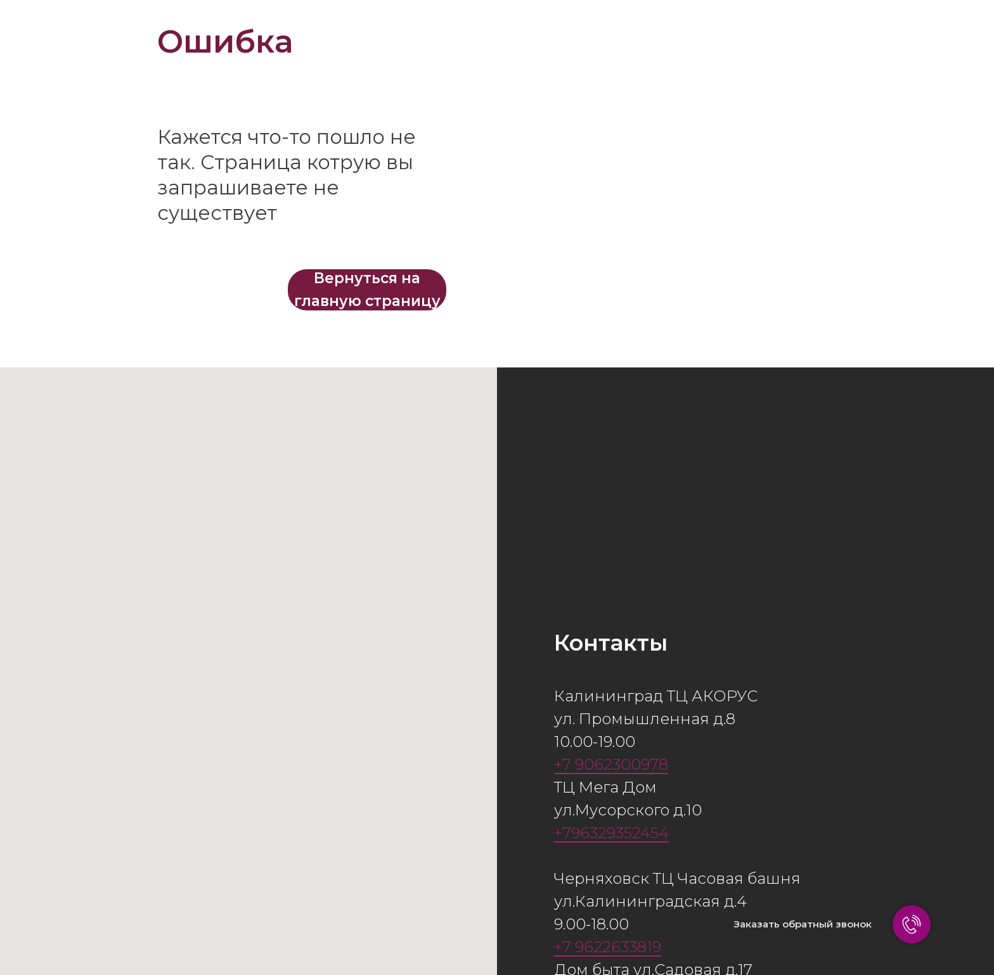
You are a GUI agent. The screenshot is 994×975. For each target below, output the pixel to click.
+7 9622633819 (607, 947)
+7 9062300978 (611, 764)
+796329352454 (611, 833)
